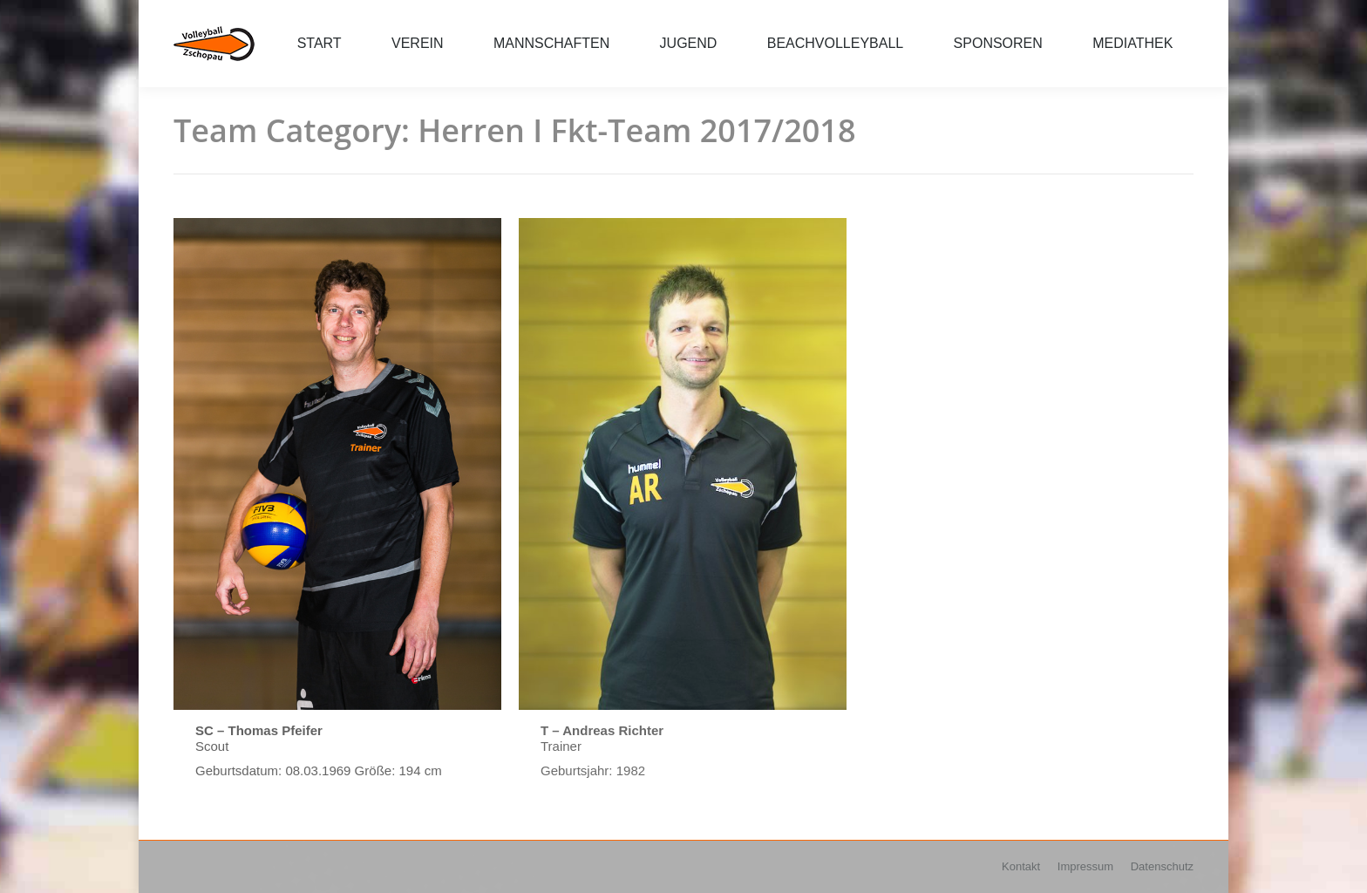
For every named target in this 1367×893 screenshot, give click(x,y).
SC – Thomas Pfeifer (259, 730)
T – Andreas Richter (602, 730)
